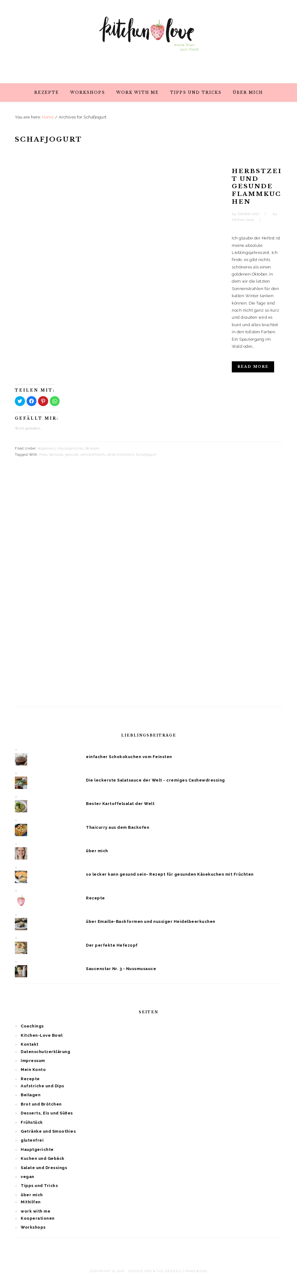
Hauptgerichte (70, 448)
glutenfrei (32, 1140)
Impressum (33, 1060)
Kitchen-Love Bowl (42, 1035)
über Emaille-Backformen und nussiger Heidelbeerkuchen (150, 921)
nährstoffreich (92, 455)
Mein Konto (33, 1069)
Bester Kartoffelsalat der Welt (120, 803)
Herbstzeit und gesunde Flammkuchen (257, 186)
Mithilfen (31, 1202)
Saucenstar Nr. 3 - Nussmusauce (121, 968)
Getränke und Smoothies (48, 1131)
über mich (97, 850)
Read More (253, 366)
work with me (35, 1211)
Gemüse (56, 455)
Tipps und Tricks (39, 1185)
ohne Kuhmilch (120, 455)
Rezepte (92, 448)
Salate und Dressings (44, 1167)
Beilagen (30, 1095)
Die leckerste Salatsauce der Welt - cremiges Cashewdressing (155, 780)
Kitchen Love (148, 40)
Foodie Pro (140, 1271)
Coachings (32, 1026)
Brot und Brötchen (41, 1104)
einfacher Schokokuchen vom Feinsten (129, 756)
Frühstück (32, 1122)
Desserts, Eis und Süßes (47, 1113)
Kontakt (30, 1044)
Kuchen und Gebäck (43, 1158)
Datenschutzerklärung (45, 1051)
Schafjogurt (146, 455)
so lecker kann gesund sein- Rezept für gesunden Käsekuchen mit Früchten (170, 874)
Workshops (33, 1227)
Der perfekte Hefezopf (112, 945)
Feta (43, 455)
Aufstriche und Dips (42, 1086)
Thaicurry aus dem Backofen (117, 827)
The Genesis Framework (182, 1271)
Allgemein (47, 448)
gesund (71, 455)
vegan (27, 1176)
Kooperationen (38, 1218)
